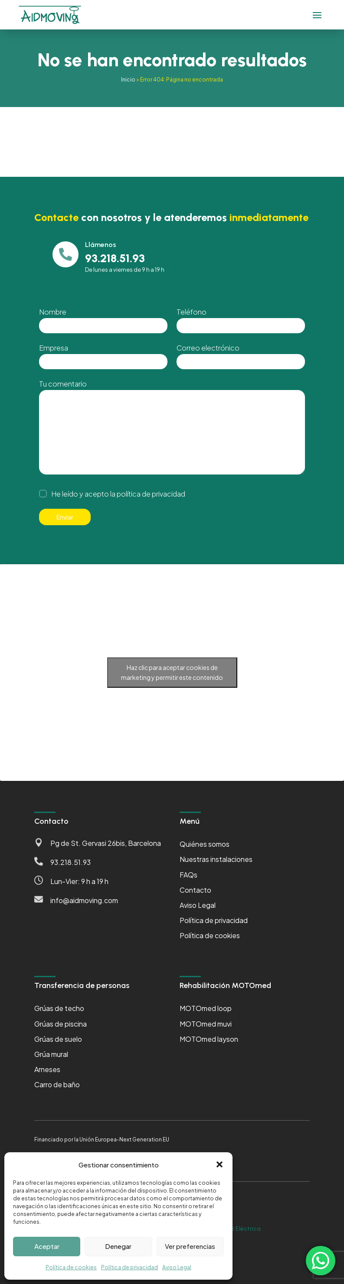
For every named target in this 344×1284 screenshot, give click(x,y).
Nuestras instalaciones (216, 859)
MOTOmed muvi (206, 1023)
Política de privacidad (129, 1267)
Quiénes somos (204, 843)
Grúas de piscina (60, 1023)
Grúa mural (51, 1054)
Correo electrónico (208, 347)
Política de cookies (71, 1267)
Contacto (195, 889)
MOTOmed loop (206, 1008)
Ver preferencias (190, 1246)
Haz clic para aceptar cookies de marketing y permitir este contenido (172, 672)
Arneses (47, 1069)
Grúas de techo (59, 1008)
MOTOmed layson (209, 1038)
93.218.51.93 (70, 862)
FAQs (188, 874)
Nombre (52, 311)
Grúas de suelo (58, 1038)
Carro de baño (57, 1084)
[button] (219, 1164)
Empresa (53, 347)
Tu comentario (63, 383)
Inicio (128, 79)
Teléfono (191, 311)
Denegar (118, 1246)
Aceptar (46, 1246)
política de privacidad (151, 493)
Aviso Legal (176, 1267)
